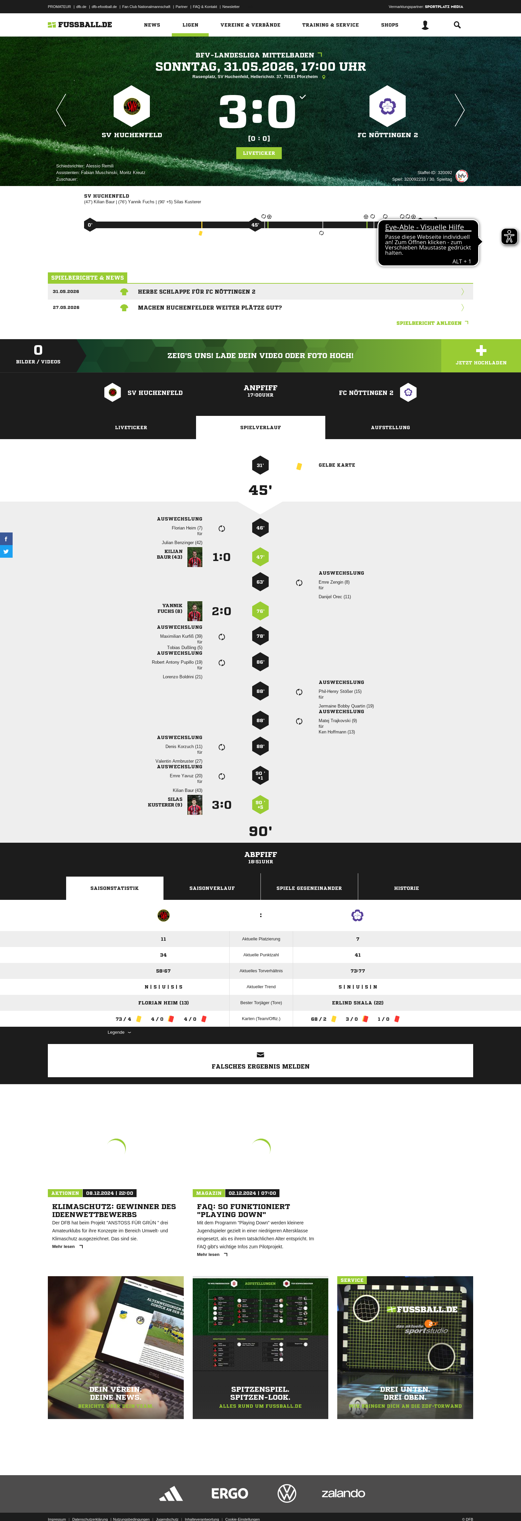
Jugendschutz (167, 1505)
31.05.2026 (66, 291)
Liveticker (259, 153)
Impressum (57, 1505)
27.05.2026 (66, 307)
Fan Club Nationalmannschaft (146, 7)
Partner (182, 7)
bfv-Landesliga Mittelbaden (260, 55)
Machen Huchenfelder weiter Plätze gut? (210, 307)
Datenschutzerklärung (90, 1505)
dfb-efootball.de (104, 7)
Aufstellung (390, 427)
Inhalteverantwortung (202, 1505)
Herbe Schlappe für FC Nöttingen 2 (197, 291)
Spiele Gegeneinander (309, 888)
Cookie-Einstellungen (242, 1505)
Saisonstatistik (114, 888)
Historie (406, 888)
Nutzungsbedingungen (131, 1505)
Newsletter (231, 7)
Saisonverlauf (212, 888)
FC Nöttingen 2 (388, 135)
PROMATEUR (59, 7)
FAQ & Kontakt (205, 7)
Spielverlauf (260, 427)
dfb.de (81, 7)
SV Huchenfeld (132, 135)
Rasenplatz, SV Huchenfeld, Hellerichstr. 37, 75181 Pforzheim (260, 77)
